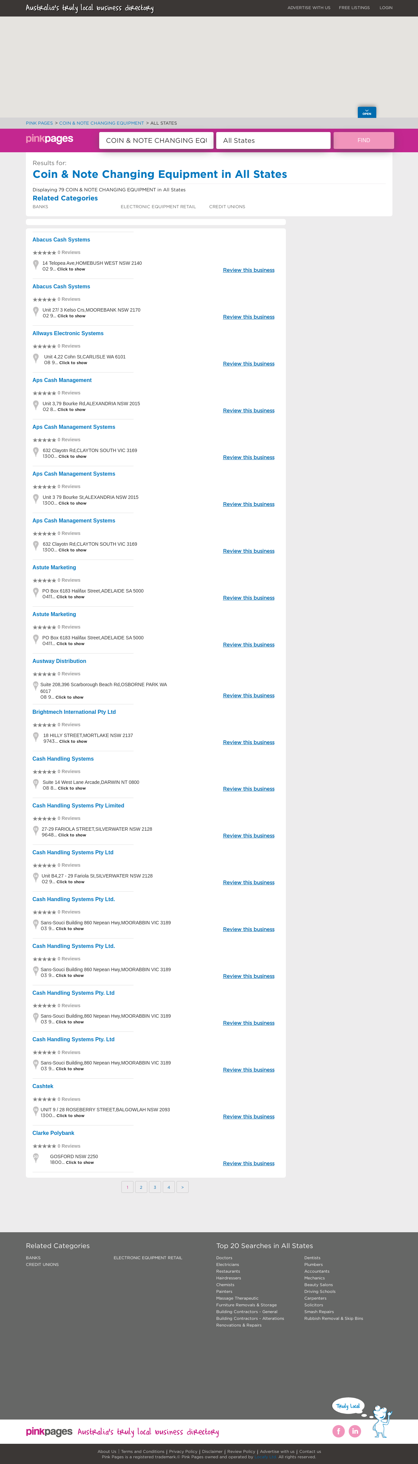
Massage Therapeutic (237, 1298)
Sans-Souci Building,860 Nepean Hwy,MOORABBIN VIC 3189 (106, 1016)
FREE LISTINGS (354, 7)
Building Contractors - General (246, 1311)
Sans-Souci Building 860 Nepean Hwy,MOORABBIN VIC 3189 (106, 922)
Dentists (312, 1257)
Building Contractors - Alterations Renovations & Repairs (250, 1321)
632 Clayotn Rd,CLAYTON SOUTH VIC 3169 (90, 450)
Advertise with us (277, 1451)
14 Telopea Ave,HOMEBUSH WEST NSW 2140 (92, 263)
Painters (224, 1291)
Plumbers (313, 1264)
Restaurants (228, 1271)
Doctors (224, 1257)
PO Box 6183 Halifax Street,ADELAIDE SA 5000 (93, 591)
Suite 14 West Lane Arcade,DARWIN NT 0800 (91, 782)
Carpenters (315, 1298)
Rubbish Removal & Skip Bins (333, 1318)
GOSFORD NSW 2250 (74, 1156)
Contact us (310, 1451)
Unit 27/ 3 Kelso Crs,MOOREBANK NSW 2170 (92, 310)
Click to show (70, 269)
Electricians (227, 1264)
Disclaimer (212, 1451)
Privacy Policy (183, 1451)
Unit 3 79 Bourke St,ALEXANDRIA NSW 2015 (91, 497)
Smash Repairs (319, 1311)
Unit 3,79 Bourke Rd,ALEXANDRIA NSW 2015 (91, 403)
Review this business (248, 270)
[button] (219, 80)
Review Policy (241, 1451)
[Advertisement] (342, 330)
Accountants (317, 1271)
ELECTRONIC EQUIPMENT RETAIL (158, 206)
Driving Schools (320, 1291)
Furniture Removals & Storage (246, 1305)
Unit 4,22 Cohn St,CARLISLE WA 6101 (84, 356)
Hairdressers (228, 1278)
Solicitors (313, 1305)
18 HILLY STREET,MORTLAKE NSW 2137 (88, 735)
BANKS (40, 206)
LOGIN (386, 7)
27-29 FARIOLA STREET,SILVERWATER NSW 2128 (97, 829)
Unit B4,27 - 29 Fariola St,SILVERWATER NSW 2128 (97, 876)
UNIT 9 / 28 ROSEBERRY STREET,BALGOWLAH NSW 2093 (105, 1109)
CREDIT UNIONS (227, 206)
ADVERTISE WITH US (309, 7)
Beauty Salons (318, 1284)
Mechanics (314, 1278)
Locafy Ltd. (266, 1457)
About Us (107, 1451)
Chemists (225, 1284)
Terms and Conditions (142, 1451)
